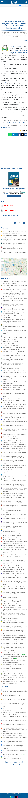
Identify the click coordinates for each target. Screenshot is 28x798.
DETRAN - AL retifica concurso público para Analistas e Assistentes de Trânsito (14, 753)
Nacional (8, 762)
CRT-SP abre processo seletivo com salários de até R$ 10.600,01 (14, 709)
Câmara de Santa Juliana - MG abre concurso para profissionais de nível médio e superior (14, 416)
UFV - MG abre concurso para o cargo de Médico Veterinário (15, 453)
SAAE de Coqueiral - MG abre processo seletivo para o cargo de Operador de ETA (14, 232)
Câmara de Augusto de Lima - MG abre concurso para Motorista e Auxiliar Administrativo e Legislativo (15, 300)
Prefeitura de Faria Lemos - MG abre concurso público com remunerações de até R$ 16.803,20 (14, 445)
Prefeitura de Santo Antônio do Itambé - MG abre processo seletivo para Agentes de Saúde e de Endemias (14, 372)
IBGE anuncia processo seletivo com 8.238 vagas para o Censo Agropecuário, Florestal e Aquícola (15, 690)
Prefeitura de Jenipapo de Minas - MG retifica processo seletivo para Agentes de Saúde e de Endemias (14, 588)
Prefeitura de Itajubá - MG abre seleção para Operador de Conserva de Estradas (14, 348)
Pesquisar (20, 9)
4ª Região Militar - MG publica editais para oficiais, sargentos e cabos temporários (13, 363)
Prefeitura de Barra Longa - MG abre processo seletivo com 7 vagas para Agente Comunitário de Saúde (14, 378)
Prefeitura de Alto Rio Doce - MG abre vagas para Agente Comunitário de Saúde (15, 429)
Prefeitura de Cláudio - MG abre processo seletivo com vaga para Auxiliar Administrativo (14, 336)
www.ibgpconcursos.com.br (9, 82)
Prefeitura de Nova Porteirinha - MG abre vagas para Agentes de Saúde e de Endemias (14, 466)
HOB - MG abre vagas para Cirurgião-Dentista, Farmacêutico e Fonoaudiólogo (14, 352)
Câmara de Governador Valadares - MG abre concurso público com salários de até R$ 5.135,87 (14, 471)
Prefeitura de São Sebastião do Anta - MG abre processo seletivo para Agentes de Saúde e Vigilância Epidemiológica (14, 622)
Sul (20, 762)
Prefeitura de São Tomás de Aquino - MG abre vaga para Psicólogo (14, 515)
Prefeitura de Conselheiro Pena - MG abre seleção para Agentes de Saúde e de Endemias (14, 433)
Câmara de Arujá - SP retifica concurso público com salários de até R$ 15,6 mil (14, 713)
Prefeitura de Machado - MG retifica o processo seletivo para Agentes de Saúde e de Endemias (14, 251)
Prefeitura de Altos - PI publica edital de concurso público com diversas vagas (13, 757)
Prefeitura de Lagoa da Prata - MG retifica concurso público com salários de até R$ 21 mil (14, 674)
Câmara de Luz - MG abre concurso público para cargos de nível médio (15, 578)
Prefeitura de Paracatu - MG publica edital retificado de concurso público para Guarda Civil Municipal (15, 609)
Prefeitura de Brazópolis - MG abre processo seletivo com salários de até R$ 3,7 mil (14, 600)
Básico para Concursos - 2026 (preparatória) (14, 188)
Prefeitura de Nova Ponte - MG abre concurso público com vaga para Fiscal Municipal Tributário (14, 631)
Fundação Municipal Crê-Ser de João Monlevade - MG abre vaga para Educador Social (15, 286)
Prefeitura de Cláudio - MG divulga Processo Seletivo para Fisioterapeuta (14, 682)
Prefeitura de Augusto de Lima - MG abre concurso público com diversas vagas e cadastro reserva (15, 670)
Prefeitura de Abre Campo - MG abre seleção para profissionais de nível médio (14, 312)
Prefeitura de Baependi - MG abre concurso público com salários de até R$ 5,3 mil (13, 604)
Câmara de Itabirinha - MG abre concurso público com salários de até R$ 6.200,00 (13, 502)
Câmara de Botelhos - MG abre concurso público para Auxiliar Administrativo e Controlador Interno (15, 583)
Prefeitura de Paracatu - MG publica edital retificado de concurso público (13, 617)
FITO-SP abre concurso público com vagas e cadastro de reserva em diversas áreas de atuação (13, 705)
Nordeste (21, 765)
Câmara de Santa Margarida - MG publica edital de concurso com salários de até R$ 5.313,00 (15, 399)
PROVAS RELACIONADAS (10, 210)
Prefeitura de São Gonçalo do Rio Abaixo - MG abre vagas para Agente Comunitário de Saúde (14, 636)
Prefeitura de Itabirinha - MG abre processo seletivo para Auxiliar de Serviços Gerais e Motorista (13, 395)
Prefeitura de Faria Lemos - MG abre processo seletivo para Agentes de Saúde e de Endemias (14, 412)
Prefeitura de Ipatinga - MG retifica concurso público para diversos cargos (14, 574)
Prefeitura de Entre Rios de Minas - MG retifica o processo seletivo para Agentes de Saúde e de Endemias (15, 551)
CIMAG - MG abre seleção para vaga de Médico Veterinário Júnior (14, 240)
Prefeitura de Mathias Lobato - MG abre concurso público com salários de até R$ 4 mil (14, 644)
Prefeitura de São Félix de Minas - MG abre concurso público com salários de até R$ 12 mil (14, 441)
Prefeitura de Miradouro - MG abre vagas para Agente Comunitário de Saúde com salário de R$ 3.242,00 (15, 421)
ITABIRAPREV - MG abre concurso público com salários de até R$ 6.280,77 (14, 282)
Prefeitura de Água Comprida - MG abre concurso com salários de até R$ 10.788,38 (13, 457)
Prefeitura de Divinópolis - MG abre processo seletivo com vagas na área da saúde (14, 356)
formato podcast (5, 127)
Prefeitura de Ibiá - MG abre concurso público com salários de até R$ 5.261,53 (14, 344)
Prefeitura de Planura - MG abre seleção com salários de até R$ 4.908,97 (14, 316)
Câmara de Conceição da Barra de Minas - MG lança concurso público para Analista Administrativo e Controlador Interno (14, 556)
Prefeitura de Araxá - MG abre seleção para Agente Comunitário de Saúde (13, 526)
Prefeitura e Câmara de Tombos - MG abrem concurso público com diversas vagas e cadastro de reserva (15, 480)
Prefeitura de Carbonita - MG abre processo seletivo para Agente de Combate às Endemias (14, 665)
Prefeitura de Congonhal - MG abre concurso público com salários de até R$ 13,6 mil (14, 566)
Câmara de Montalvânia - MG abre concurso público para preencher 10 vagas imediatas (14, 546)
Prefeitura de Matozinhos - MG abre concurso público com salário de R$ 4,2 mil (14, 592)
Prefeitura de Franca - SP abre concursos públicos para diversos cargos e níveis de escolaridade (13, 695)
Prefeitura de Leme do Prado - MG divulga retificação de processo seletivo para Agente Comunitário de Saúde (14, 649)
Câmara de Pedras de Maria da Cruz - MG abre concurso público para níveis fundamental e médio (14, 332)
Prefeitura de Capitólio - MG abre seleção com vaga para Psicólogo (14, 236)
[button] (2, 2)
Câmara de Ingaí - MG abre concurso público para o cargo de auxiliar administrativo (14, 243)
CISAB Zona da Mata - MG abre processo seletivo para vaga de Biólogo (15, 382)
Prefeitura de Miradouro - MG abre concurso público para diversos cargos (14, 596)
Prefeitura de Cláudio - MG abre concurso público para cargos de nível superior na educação (13, 461)
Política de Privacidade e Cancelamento (14, 793)
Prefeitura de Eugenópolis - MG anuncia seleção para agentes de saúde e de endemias (15, 505)
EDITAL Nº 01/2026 (8, 205)
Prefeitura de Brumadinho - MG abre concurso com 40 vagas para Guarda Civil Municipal (14, 519)
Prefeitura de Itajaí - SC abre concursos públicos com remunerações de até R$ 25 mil (15, 738)
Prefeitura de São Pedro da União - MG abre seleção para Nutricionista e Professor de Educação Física (14, 321)
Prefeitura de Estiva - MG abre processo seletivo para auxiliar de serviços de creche (14, 386)
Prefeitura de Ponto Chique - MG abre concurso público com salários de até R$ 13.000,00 (14, 498)
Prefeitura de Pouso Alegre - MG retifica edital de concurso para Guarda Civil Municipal (15, 627)
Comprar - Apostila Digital (14, 196)
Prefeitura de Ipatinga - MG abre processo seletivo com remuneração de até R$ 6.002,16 (14, 308)
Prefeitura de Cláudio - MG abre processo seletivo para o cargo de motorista (13, 425)
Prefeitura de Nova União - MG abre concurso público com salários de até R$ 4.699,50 (14, 494)
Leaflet (13, 275)
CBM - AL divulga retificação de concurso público (15, 750)
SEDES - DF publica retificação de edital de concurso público (13, 742)
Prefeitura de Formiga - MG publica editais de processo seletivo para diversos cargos (14, 290)
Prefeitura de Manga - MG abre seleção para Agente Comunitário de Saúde (14, 661)
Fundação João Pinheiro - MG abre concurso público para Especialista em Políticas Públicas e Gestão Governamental (15, 294)
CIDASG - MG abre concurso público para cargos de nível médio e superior (15, 475)
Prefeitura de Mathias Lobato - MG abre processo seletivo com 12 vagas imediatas (13, 640)
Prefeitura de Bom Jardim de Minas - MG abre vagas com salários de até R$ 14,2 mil (14, 570)
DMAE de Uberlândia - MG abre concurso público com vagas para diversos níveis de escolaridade (13, 408)
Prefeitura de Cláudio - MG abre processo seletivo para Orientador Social (13, 340)
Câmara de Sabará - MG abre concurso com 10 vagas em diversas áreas (14, 678)
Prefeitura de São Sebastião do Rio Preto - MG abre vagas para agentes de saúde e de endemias (14, 510)
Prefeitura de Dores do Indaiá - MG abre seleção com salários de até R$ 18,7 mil (15, 523)
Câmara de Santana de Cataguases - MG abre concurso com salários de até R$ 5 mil (15, 653)
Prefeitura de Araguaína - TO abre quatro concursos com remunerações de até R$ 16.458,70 (13, 746)
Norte (15, 765)
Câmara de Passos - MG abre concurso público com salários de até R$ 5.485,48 (14, 437)
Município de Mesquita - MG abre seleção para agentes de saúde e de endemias (14, 304)
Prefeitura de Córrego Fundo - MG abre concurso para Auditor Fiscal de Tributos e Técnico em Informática (15, 489)
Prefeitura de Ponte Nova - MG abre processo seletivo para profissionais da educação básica (14, 403)
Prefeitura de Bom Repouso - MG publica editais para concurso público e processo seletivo (15, 542)
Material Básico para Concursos (16, 122)
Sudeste (14, 762)
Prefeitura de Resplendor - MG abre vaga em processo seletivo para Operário (14, 367)
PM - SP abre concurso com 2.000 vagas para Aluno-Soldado (14, 700)
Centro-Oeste (7, 765)
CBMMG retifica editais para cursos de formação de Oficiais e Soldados (15, 657)
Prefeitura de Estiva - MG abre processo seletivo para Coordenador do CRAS (14, 390)
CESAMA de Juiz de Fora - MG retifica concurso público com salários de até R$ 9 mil (14, 534)
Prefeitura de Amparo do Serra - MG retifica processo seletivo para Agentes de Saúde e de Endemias (14, 562)
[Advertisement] (14, 14)
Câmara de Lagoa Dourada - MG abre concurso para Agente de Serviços (14, 530)
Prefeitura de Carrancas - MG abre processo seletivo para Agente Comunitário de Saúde (13, 484)
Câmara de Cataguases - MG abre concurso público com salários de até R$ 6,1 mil (13, 538)
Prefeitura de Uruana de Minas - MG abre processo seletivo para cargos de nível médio (14, 359)
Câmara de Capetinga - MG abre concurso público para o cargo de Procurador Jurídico (14, 613)
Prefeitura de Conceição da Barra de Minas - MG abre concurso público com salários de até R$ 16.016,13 (15, 326)
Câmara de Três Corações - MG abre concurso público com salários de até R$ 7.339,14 (14, 247)
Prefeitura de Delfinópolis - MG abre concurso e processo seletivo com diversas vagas (14, 449)
